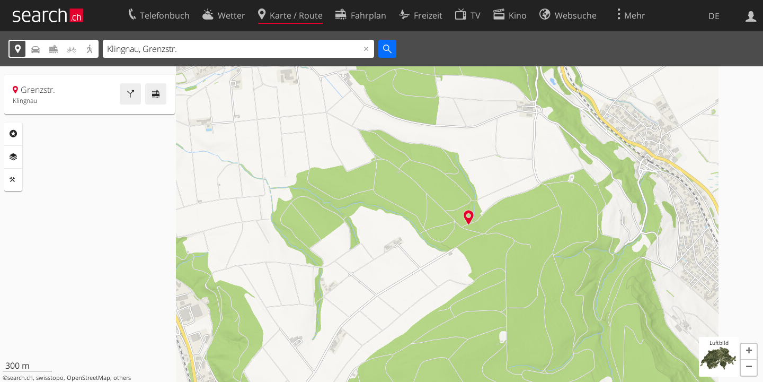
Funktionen (13, 180)
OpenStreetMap (88, 377)
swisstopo (50, 377)
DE (714, 16)
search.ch (20, 377)
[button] (749, 352)
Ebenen (13, 157)
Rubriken (13, 134)
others (122, 377)
